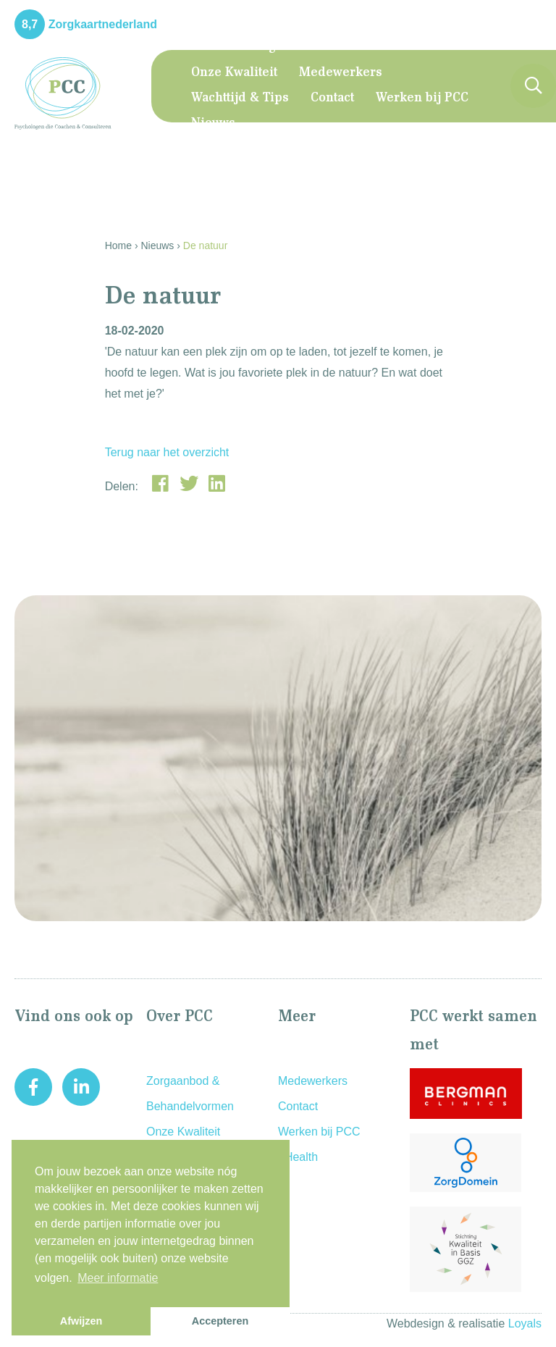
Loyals (525, 1323)
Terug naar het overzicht (167, 452)
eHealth (298, 1157)
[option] (278, 758)
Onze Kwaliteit (234, 73)
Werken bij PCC (422, 98)
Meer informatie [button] (117, 1278)
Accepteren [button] (220, 1321)
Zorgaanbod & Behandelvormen (343, 47)
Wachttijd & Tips (240, 98)
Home (209, 47)
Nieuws (213, 123)
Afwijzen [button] (81, 1321)
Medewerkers (340, 73)
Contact (332, 98)
